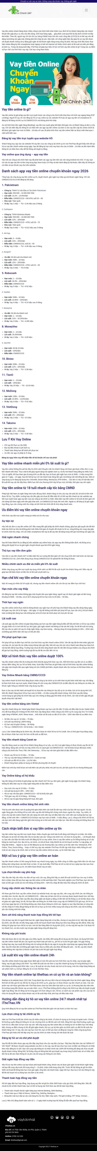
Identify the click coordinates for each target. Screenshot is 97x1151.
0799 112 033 (17, 1136)
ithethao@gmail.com (19, 1140)
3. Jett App (6, 233)
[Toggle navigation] (86, 10)
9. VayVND (6, 343)
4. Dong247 (6, 252)
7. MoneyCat (7, 308)
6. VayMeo (6, 292)
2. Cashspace (7, 209)
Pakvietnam (41, 190)
